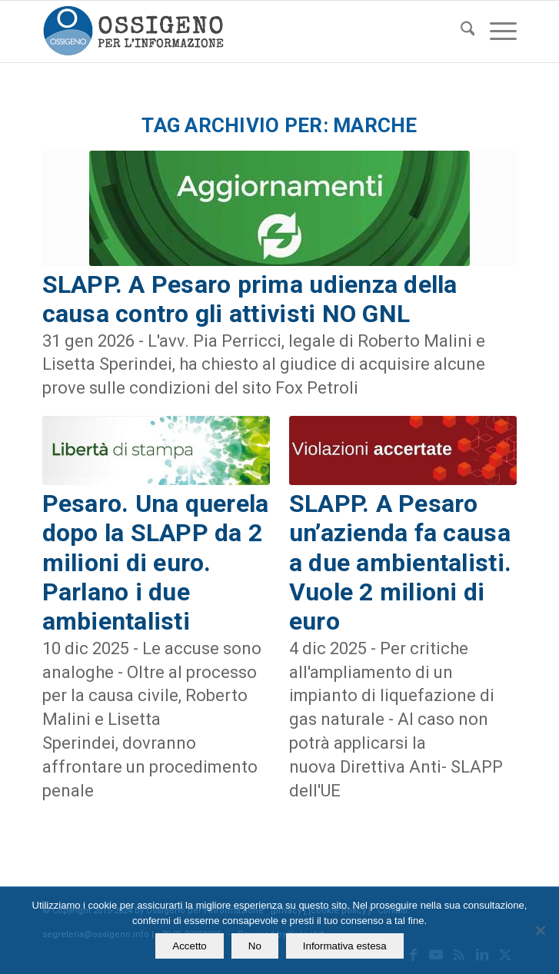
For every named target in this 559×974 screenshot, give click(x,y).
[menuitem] (460, 31)
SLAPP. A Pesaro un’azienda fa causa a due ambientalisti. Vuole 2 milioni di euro (400, 563)
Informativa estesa (345, 946)
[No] (539, 930)
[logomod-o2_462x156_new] (232, 31)
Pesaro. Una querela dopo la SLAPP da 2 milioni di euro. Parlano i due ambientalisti (155, 563)
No (254, 946)
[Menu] (495, 31)
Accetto (189, 946)
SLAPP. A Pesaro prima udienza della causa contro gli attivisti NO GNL (250, 299)
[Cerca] (460, 31)
